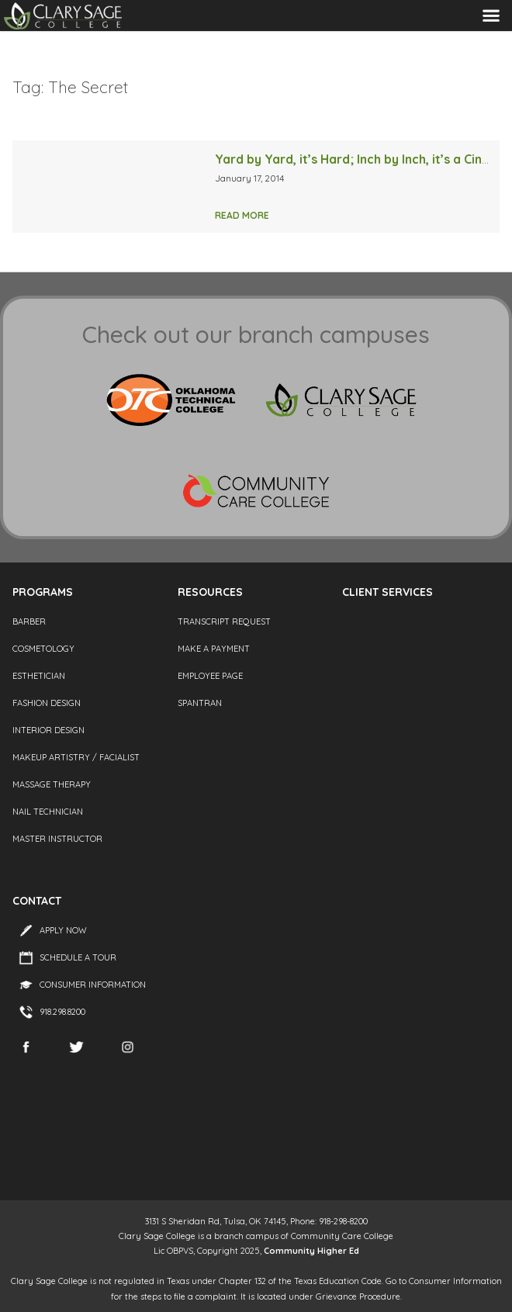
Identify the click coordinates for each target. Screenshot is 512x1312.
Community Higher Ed (311, 1250)
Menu (491, 15)
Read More (242, 215)
